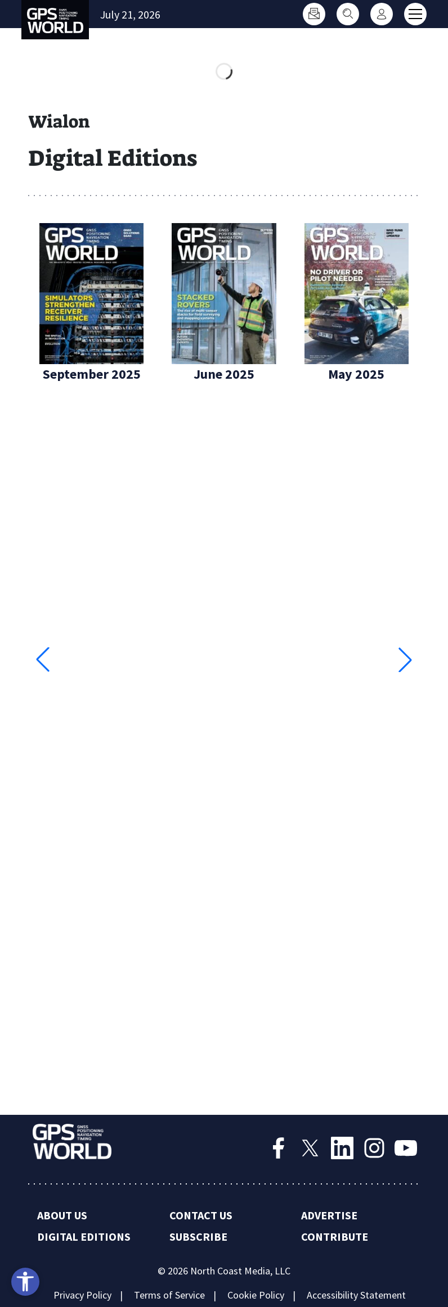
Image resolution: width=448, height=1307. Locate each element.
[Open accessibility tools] (25, 1282)
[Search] (348, 14)
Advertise (329, 1215)
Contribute (334, 1236)
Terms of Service (169, 1294)
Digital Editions (84, 1236)
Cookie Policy (255, 1294)
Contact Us (200, 1215)
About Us (62, 1215)
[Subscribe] (314, 14)
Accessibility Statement (356, 1294)
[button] (405, 659)
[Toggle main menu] (415, 14)
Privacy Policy (82, 1294)
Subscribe (198, 1236)
